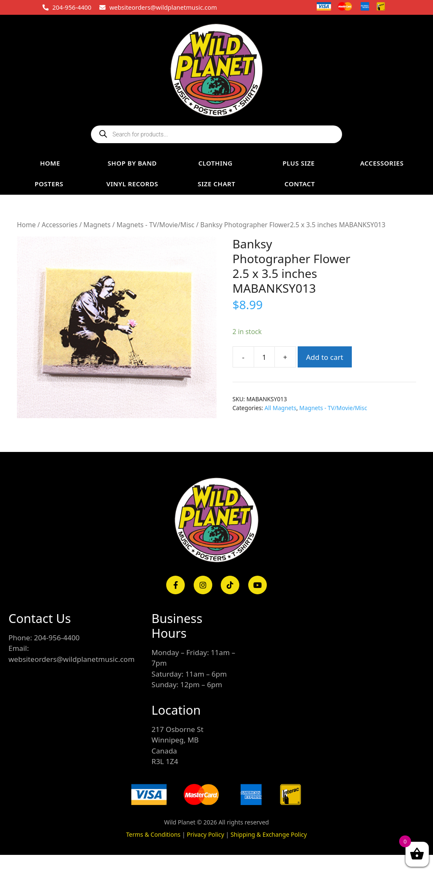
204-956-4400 (71, 7)
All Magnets (280, 408)
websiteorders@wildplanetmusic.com (163, 7)
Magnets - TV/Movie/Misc (155, 224)
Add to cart (324, 357)
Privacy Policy (205, 834)
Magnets (96, 224)
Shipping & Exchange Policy (268, 834)
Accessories (59, 224)
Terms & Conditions (153, 834)
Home (26, 224)
